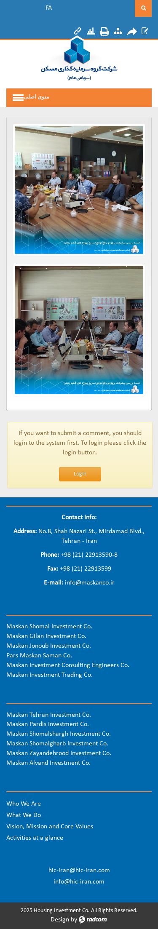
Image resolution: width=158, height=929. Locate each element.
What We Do (23, 815)
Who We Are (23, 804)
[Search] (102, 8)
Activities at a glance (34, 838)
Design (60, 919)
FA (49, 8)
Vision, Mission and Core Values (49, 826)
